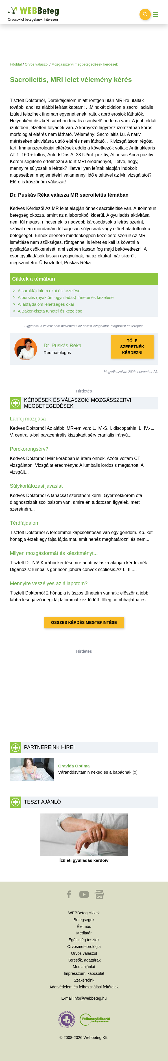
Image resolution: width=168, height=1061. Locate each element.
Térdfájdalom (25, 523)
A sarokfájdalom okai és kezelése (49, 290)
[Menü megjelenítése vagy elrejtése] (155, 14)
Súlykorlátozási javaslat (36, 486)
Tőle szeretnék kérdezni (132, 347)
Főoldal (16, 64)
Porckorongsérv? (29, 449)
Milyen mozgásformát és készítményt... (54, 553)
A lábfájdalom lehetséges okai (46, 304)
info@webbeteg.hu (90, 998)
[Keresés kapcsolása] (145, 14)
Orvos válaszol (37, 64)
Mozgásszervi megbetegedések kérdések (84, 64)
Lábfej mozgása (28, 419)
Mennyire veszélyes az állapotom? (49, 583)
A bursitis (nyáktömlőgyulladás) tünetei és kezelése (66, 297)
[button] (69, 897)
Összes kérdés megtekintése (84, 622)
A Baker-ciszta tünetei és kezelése (50, 311)
